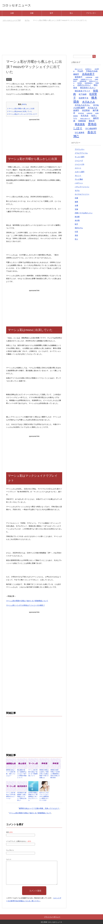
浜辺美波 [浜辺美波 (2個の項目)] (86, 111)
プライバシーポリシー (52, 914)
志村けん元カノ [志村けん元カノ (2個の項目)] (84, 86)
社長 (76, 232)
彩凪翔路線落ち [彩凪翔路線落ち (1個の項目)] (89, 83)
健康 (76, 202)
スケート (78, 168)
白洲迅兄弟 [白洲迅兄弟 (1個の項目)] (89, 113)
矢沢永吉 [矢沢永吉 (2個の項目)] (84, 116)
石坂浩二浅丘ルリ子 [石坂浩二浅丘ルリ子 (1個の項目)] (85, 119)
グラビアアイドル (81, 153)
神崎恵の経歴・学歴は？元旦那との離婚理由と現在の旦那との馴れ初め (55, 773)
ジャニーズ (79, 161)
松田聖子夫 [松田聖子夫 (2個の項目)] (83, 98)
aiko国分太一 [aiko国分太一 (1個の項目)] (88, 69)
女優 (12, 13)
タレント (78, 176)
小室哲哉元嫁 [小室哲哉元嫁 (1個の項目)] (88, 77)
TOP (12, 21)
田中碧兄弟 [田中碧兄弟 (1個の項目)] (81, 113)
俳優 (31, 13)
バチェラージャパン (82, 187)
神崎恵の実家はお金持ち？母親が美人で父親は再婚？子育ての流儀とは (44, 773)
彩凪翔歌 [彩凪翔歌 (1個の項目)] (79, 83)
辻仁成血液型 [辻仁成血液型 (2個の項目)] (91, 129)
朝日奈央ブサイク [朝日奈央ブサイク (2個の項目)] (82, 91)
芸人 (71, 13)
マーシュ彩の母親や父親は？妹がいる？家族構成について (27, 601)
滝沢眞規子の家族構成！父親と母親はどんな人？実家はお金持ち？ (22, 793)
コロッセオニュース (18, 5)
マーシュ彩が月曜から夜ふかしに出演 (20, 109)
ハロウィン (79, 183)
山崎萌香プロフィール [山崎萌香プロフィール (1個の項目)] (86, 79)
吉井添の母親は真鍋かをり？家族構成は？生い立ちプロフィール (33, 793)
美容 (76, 236)
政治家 (77, 217)
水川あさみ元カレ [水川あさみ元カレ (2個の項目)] (82, 106)
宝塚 (76, 210)
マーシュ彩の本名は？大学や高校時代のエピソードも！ (11, 793)
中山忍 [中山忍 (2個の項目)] (80, 71)
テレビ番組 (79, 180)
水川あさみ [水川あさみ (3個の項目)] (88, 102)
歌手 (51, 13)
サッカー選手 (79, 157)
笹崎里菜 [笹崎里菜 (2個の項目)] (82, 121)
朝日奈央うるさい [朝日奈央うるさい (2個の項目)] (87, 88)
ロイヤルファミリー (82, 195)
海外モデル (79, 228)
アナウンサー (91, 13)
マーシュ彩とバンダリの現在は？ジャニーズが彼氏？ (25, 606)
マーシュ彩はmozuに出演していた (19, 112)
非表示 (24, 105)
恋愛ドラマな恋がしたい (84, 213)
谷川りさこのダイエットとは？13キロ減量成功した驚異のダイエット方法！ (44, 794)
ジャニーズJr (79, 165)
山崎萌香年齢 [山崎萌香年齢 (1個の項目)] (83, 81)
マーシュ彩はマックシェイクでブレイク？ (22, 114)
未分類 (77, 221)
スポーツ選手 (79, 172)
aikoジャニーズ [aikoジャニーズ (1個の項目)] (78, 69)
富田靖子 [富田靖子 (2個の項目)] (78, 77)
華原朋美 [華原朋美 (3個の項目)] (80, 124)
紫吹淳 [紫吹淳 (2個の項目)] (92, 121)
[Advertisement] (51, 40)
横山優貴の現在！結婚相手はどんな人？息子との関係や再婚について (22, 773)
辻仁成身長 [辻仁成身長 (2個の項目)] (79, 133)
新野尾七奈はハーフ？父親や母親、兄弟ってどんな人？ (11, 773)
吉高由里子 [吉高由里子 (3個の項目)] (88, 74)
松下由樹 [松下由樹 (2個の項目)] (82, 95)
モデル (9, 80)
